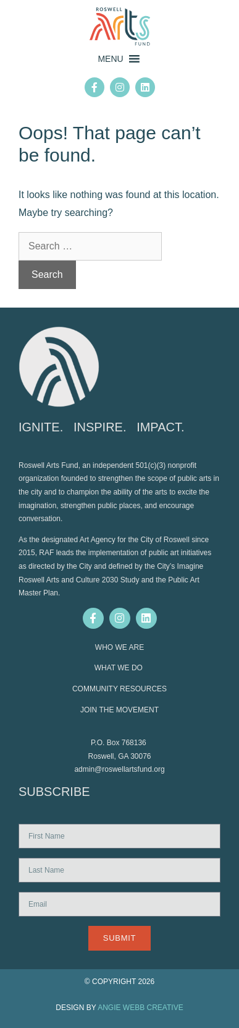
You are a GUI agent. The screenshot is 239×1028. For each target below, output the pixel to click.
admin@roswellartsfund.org (119, 769)
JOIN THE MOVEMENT (119, 710)
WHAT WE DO (119, 667)
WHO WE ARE (119, 647)
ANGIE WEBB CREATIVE (140, 1007)
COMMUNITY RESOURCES (119, 689)
